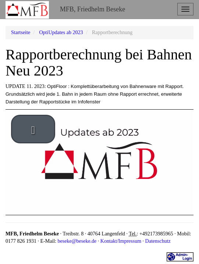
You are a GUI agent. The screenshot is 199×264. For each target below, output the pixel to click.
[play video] (33, 129)
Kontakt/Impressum (120, 241)
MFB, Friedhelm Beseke (92, 9)
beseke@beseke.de (77, 241)
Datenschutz (158, 241)
